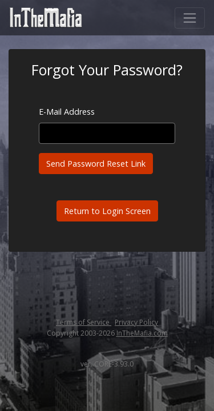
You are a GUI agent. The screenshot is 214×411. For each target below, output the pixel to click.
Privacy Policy (136, 322)
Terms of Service (83, 322)
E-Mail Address (67, 111)
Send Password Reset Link (96, 163)
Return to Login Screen (107, 211)
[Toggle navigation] (190, 18)
